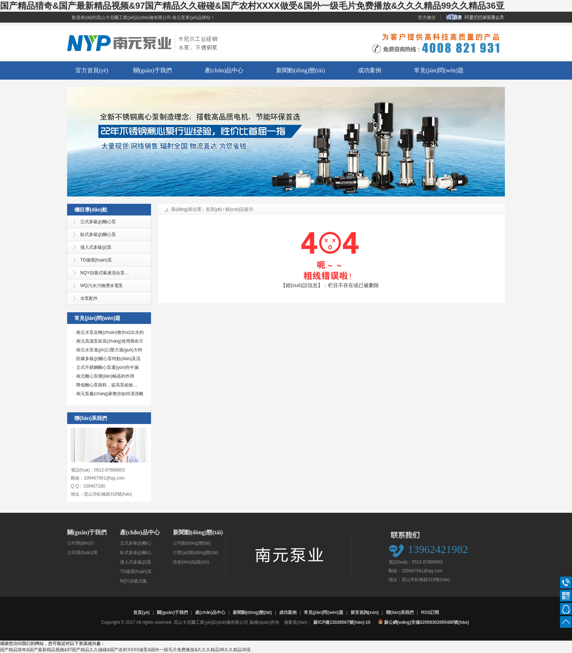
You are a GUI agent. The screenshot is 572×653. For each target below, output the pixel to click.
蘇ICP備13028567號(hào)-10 (341, 622)
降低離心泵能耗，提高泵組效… (107, 384)
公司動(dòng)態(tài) (191, 543)
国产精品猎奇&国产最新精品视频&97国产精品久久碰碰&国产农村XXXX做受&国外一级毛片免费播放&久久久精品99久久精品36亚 (252, 6)
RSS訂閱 (430, 612)
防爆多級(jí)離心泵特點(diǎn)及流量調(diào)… (106, 359)
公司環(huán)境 (82, 552)
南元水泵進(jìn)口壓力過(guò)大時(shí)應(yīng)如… (107, 350)
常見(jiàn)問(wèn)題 (439, 70)
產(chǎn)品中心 (224, 70)
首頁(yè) (214, 209)
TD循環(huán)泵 (136, 571)
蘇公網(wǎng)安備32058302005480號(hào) (423, 622)
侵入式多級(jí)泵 (135, 562)
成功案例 (369, 70)
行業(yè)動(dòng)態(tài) (195, 552)
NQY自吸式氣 (133, 581)
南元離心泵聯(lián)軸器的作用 (105, 376)
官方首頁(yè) (92, 70)
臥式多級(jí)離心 (135, 552)
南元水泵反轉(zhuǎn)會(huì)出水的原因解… (108, 333)
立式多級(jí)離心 (135, 543)
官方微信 (427, 17)
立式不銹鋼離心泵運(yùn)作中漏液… (106, 368)
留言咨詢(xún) (365, 612)
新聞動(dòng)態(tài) (300, 70)
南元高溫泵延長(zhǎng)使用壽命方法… (108, 342)
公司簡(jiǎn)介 (80, 543)
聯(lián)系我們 (400, 612)
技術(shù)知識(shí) (191, 562)
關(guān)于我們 (152, 70)
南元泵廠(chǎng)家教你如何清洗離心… (108, 394)
